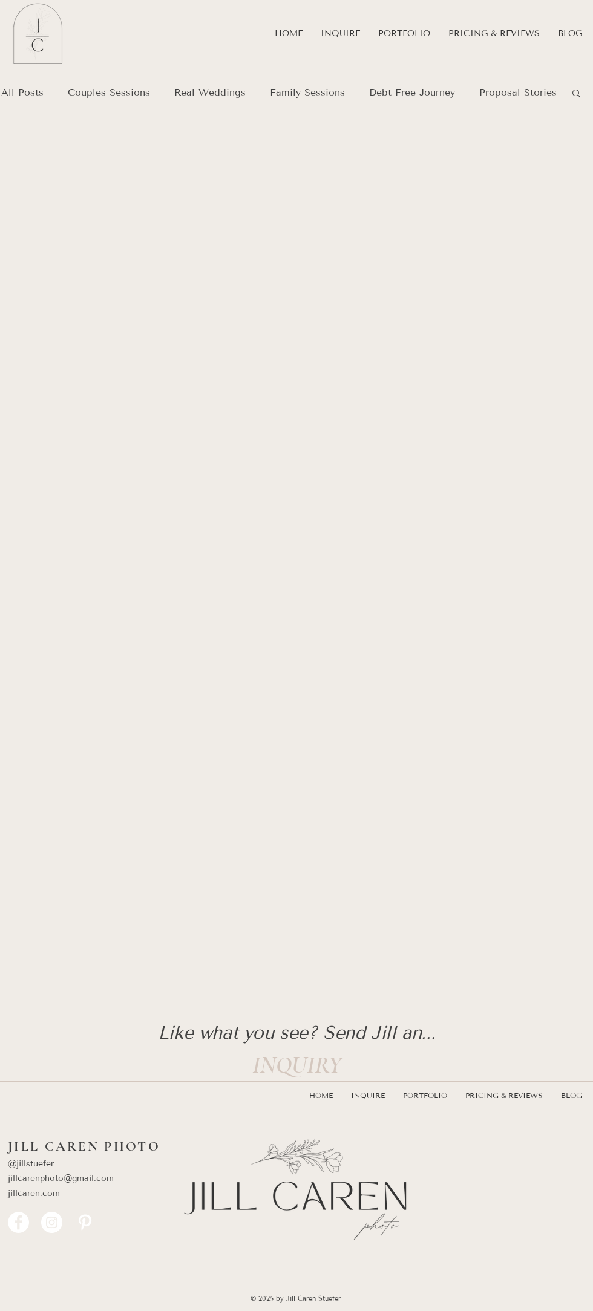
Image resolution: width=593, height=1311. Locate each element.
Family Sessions (307, 92)
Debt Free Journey (412, 92)
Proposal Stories (518, 92)
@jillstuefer (31, 1164)
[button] (404, 34)
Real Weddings (210, 92)
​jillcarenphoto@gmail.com (67, 1178)
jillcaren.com (34, 1193)
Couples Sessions (109, 92)
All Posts (22, 92)
